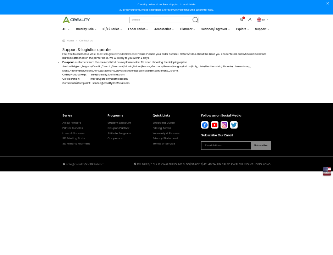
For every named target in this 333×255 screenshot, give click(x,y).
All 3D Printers (71, 123)
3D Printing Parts (73, 138)
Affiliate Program (119, 133)
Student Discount (119, 123)
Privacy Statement (165, 138)
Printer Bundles (72, 128)
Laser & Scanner (73, 133)
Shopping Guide (163, 123)
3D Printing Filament (76, 144)
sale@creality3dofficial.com (120, 54)
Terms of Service (163, 144)
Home (70, 40)
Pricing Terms (161, 128)
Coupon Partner (118, 128)
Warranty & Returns (165, 133)
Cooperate (114, 138)
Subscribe (260, 145)
